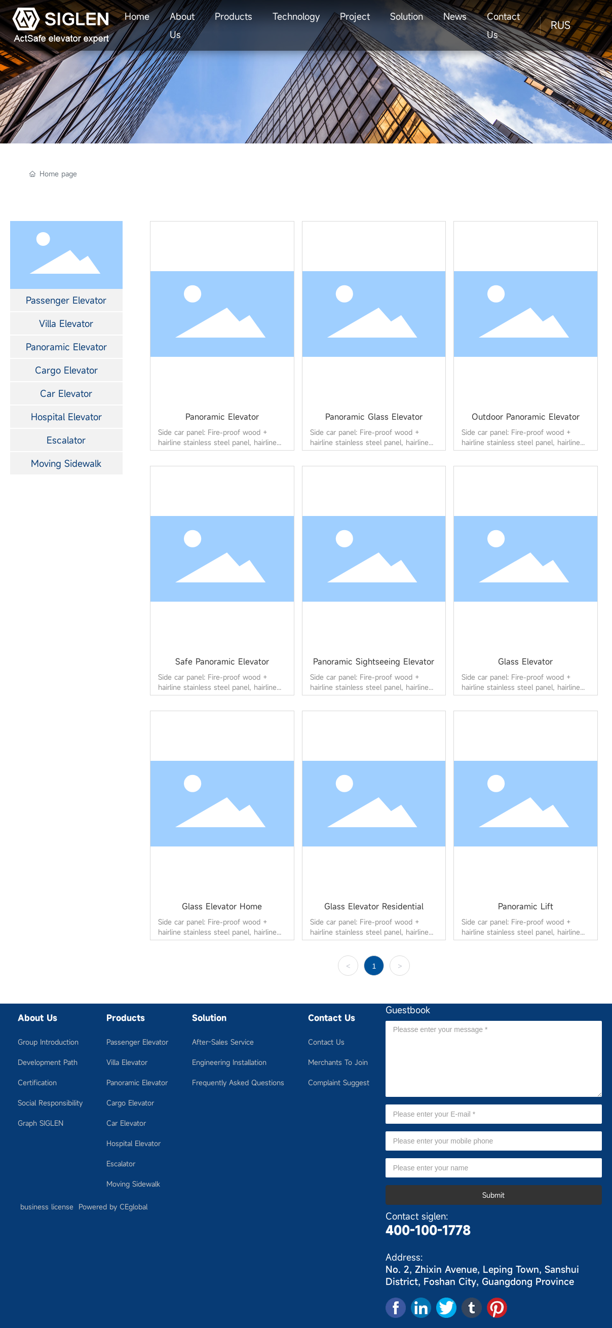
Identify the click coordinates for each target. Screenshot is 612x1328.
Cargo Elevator (66, 370)
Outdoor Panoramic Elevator (526, 416)
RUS (560, 25)
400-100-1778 (428, 1230)
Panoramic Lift (525, 906)
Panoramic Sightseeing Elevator (373, 661)
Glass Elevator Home (222, 906)
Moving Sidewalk (66, 463)
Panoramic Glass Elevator (374, 416)
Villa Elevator (66, 323)
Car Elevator (66, 393)
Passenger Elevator (66, 300)
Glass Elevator (525, 661)
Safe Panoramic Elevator (222, 661)
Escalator (66, 440)
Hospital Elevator (66, 417)
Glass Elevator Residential (374, 906)
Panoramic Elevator (66, 347)
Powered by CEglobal (113, 1206)
